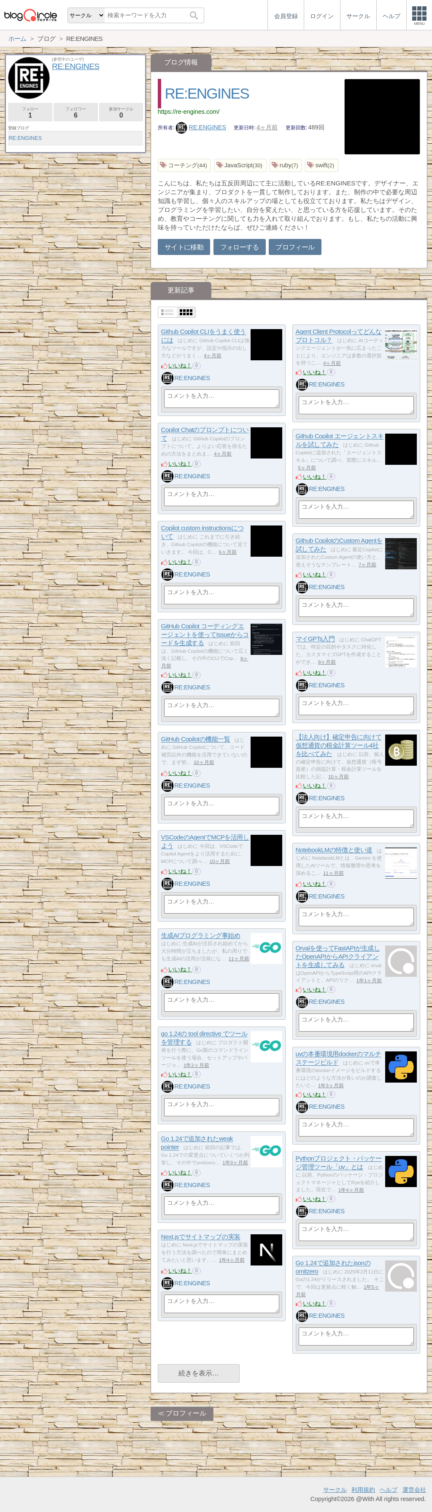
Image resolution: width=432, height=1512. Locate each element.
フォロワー (76, 113)
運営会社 (414, 1489)
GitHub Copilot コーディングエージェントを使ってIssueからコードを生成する (205, 634)
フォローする (239, 247)
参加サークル (121, 113)
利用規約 (363, 1489)
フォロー (30, 113)
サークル (335, 1489)
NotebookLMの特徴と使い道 (334, 850)
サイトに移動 (184, 247)
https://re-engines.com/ (188, 111)
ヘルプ (388, 1489)
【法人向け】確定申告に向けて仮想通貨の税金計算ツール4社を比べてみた (339, 745)
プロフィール (294, 247)
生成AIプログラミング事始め (200, 935)
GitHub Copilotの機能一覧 (195, 739)
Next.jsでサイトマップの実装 (200, 1237)
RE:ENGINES (207, 93)
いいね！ (180, 365)
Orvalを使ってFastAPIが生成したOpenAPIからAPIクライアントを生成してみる (338, 956)
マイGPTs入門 (315, 639)
